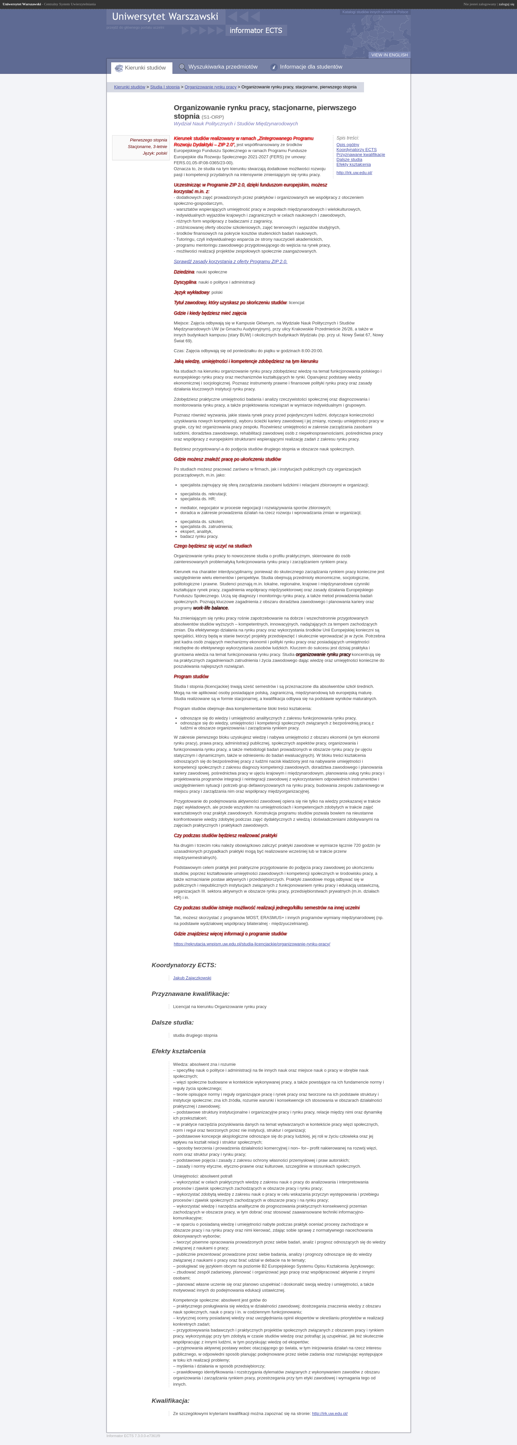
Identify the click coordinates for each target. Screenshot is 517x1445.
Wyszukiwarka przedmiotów (223, 67)
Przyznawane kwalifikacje (361, 154)
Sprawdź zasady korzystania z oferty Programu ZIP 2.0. (231, 261)
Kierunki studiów (145, 68)
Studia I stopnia (165, 86)
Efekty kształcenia (354, 164)
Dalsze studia (349, 159)
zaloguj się (506, 4)
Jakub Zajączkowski (192, 977)
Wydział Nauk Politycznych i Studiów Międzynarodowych (236, 123)
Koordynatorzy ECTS (357, 149)
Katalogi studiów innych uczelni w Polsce (375, 12)
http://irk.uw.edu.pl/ (354, 172)
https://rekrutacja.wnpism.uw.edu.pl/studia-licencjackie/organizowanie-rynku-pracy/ (252, 943)
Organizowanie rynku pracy (211, 86)
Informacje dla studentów (311, 67)
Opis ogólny (348, 144)
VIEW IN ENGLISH (389, 54)
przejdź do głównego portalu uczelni (135, 27)
